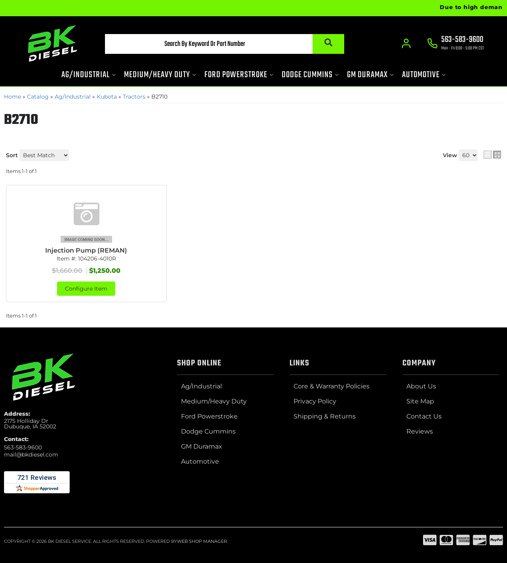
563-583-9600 (23, 447)
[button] (224, 44)
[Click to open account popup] (406, 43)
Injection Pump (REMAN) (86, 250)
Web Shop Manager (202, 541)
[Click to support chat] (455, 44)
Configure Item (86, 288)
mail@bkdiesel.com (31, 454)
